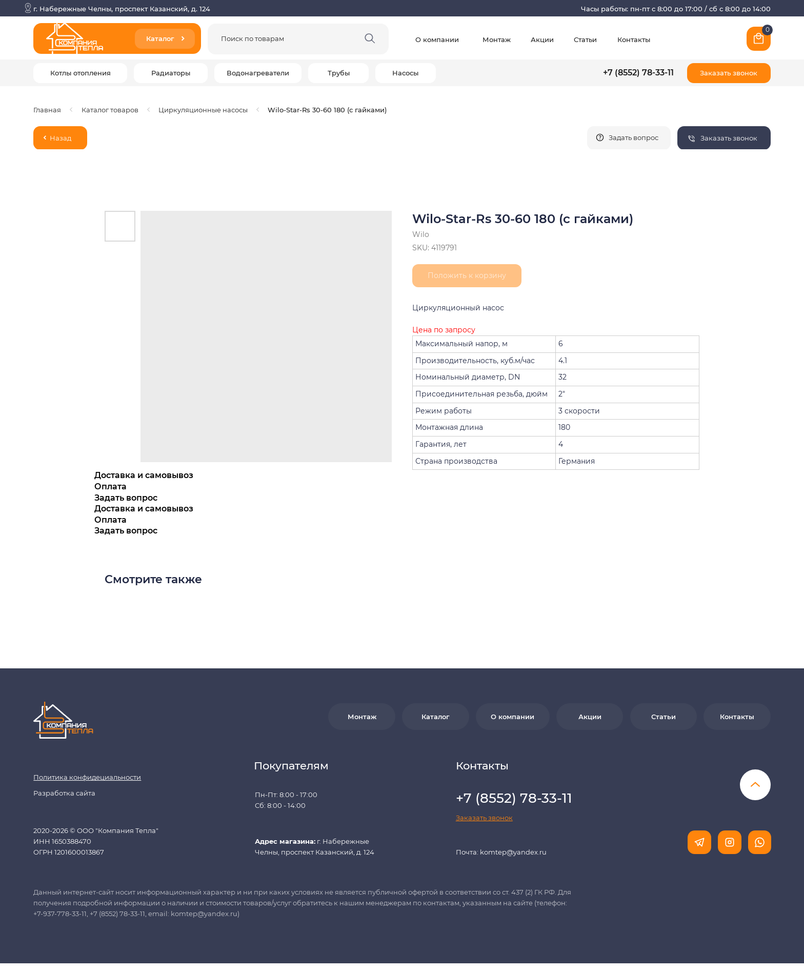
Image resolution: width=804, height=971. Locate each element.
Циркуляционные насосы (203, 110)
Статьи (585, 39)
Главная (47, 110)
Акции (542, 39)
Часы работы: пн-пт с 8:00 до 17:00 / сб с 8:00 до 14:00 (676, 9)
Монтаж (497, 39)
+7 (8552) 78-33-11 (638, 72)
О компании (437, 39)
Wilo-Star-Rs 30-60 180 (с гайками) (327, 110)
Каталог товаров (110, 110)
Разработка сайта (64, 785)
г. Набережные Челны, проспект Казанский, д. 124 (121, 9)
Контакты (633, 39)
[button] (729, 73)
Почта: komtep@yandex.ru (501, 844)
